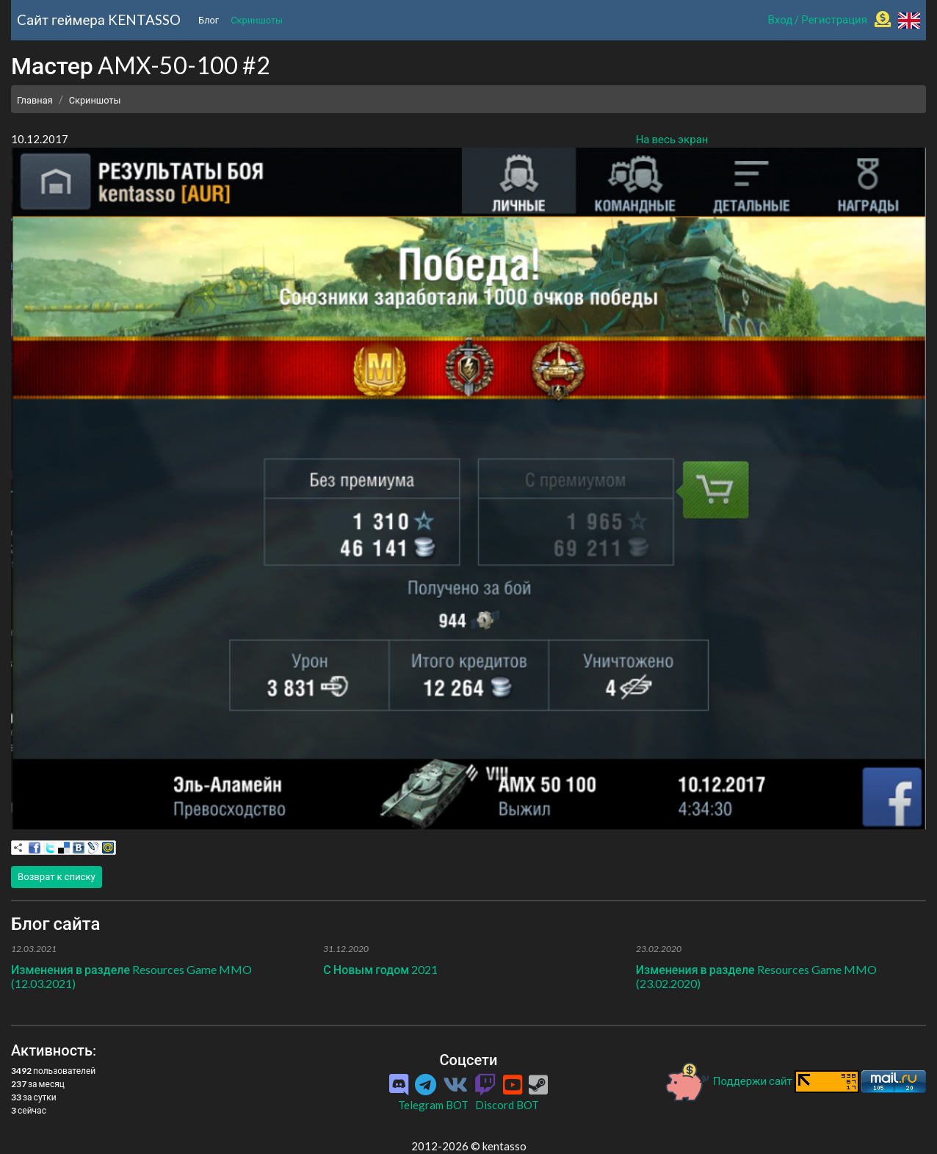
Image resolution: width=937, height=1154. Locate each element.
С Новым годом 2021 (380, 969)
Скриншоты (257, 20)
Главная (35, 100)
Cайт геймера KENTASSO (99, 19)
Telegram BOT (433, 1104)
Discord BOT (507, 1104)
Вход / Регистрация (817, 19)
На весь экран (672, 138)
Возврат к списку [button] (56, 876)
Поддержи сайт (729, 1080)
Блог (208, 20)
